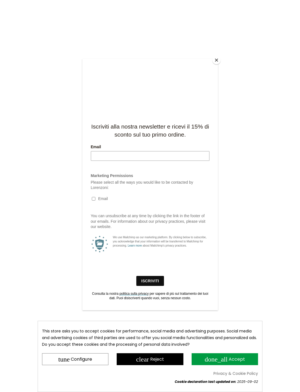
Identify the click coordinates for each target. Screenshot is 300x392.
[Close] (216, 60)
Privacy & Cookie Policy (235, 373)
